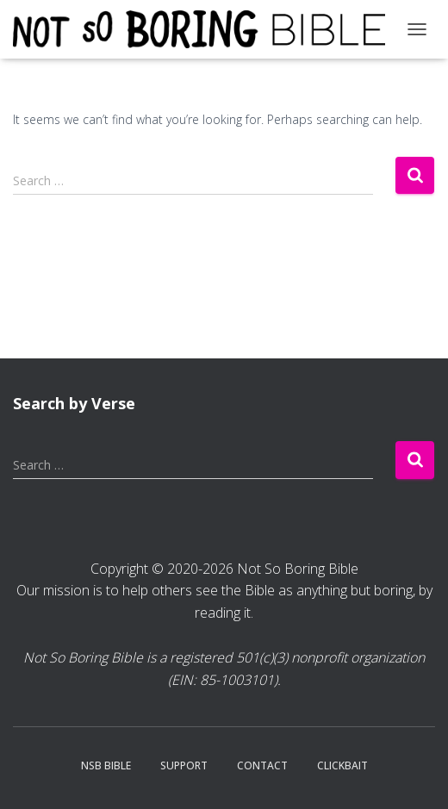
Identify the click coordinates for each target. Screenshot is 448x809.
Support (184, 765)
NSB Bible (106, 765)
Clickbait (342, 765)
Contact (262, 765)
